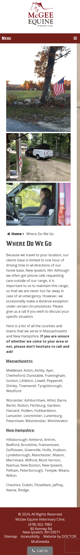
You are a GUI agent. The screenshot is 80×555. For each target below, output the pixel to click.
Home (17, 233)
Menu (6, 38)
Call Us (40, 550)
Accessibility (30, 536)
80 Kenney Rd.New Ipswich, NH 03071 (41, 530)
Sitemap (10, 536)
